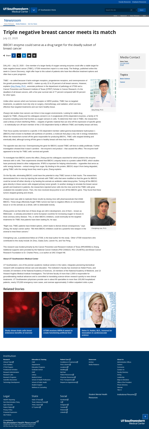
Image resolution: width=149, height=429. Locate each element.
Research (6, 359)
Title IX (119, 390)
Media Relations (21, 24)
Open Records (8, 405)
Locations (63, 367)
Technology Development (11, 382)
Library (34, 375)
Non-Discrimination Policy (11, 402)
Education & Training (39, 359)
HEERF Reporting (9, 400)
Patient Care (64, 359)
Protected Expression (10, 412)
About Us (120, 359)
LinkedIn (63, 412)
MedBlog (63, 369)
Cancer (122, 82)
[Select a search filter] (133, 10)
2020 (144, 16)
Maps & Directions (123, 380)
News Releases (134, 16)
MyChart (63, 372)
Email (122, 65)
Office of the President (124, 382)
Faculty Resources (125, 2)
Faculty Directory (122, 372)
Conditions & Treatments (68, 362)
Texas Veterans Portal (39, 402)
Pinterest (63, 410)
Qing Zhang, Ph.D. (18, 86)
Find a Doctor (64, 364)
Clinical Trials (7, 362)
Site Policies (7, 415)
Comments (120, 367)
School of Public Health (39, 382)
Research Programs (9, 377)
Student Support (37, 385)
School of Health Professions (41, 380)
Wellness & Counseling (39, 387)
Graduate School (37, 369)
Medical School (37, 377)
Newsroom (123, 16)
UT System (35, 407)
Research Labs (8, 375)
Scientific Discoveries (10, 380)
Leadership (120, 377)
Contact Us (120, 369)
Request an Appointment (68, 382)
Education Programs (38, 367)
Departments (36, 364)
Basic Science (125, 78)
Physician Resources (67, 377)
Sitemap (120, 387)
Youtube (62, 407)
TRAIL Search (36, 405)
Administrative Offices (124, 362)
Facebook (63, 400)
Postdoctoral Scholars (10, 369)
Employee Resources (139, 2)
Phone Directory (122, 385)
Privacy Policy (7, 410)
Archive (91, 362)
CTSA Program (8, 367)
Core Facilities (8, 364)
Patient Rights (7, 407)
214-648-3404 (124, 63)
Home (115, 16)
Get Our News (32, 24)
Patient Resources (66, 375)
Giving (119, 375)
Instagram (63, 405)
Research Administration (11, 372)
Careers (119, 364)
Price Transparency (66, 380)
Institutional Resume (125, 394)
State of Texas (36, 400)
